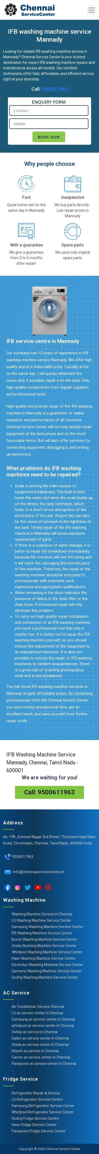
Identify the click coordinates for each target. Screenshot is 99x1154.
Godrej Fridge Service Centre (35, 1118)
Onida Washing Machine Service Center (44, 946)
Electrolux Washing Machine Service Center (47, 965)
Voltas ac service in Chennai (35, 1032)
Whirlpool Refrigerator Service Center (43, 1112)
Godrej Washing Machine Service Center (45, 977)
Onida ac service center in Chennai (40, 1044)
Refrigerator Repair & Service (36, 1093)
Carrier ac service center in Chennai (41, 1057)
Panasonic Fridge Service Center (38, 1131)
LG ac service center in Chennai (37, 1013)
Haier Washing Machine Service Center (44, 958)
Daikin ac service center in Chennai (40, 1038)
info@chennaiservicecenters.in (38, 872)
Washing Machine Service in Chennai (42, 914)
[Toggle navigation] (91, 10)
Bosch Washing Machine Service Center (44, 939)
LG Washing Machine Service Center (41, 920)
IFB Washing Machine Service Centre (42, 933)
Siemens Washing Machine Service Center (47, 971)
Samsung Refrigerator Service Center (43, 1106)
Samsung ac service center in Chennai (43, 1019)
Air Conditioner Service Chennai (38, 1007)
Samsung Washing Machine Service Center (47, 927)
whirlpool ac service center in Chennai (43, 1025)
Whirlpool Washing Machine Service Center (47, 952)
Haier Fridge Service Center (34, 1125)
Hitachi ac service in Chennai (35, 1051)
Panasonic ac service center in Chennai (44, 1063)
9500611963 (54, 89)
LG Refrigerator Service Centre (37, 1099)
